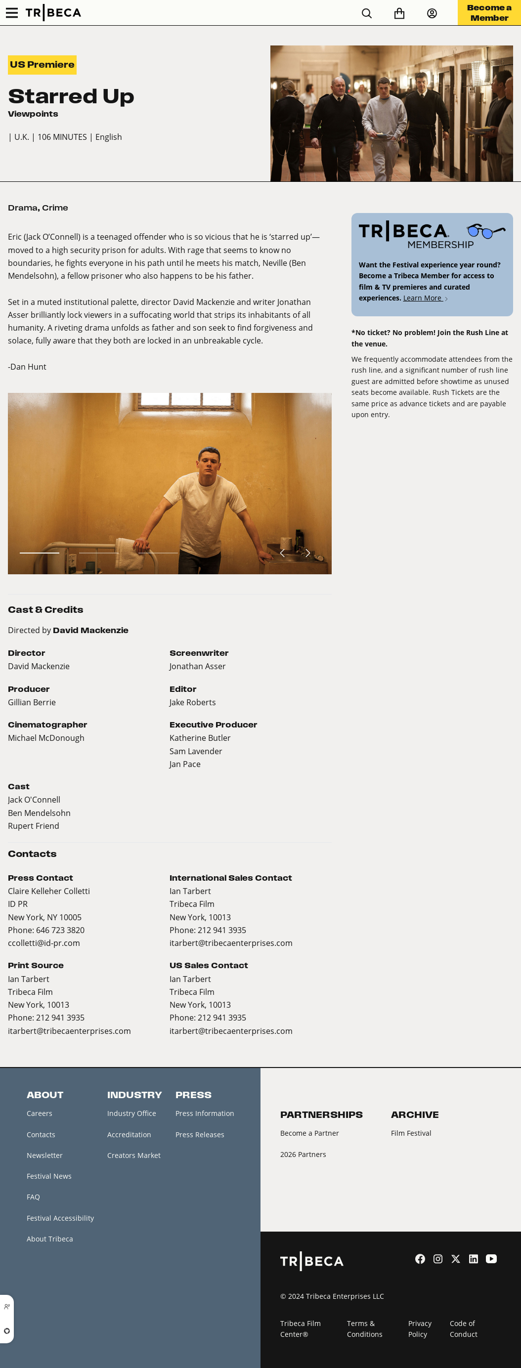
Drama (23, 208)
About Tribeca (50, 1238)
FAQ (33, 1196)
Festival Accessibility (60, 1218)
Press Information (204, 1113)
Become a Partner (309, 1133)
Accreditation (129, 1134)
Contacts (41, 1134)
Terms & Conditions (365, 1329)
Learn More (426, 297)
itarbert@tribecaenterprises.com (231, 943)
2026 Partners (303, 1154)
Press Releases (199, 1134)
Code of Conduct (464, 1329)
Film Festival (411, 1133)
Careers (39, 1113)
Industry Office (131, 1113)
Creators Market (134, 1155)
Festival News (49, 1176)
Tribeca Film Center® (300, 1329)
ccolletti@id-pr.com (44, 943)
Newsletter (45, 1155)
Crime (55, 208)
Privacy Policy (420, 1329)
